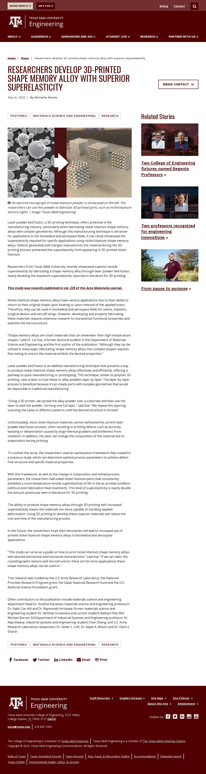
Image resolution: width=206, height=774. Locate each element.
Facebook (18, 660)
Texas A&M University (74, 739)
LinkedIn (62, 660)
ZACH (51, 720)
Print (100, 660)
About (14, 37)
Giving (164, 6)
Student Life (118, 37)
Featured (18, 117)
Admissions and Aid (78, 37)
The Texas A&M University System (164, 739)
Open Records (74, 753)
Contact (179, 6)
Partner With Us (183, 37)
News (25, 59)
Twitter (41, 660)
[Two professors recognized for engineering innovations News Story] (169, 209)
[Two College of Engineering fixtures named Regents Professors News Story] (169, 140)
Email (83, 660)
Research (149, 37)
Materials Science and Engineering (64, 117)
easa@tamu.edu (19, 727)
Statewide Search (171, 753)
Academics (41, 37)
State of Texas (17, 753)
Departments (22, 5)
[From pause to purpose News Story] (169, 277)
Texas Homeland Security (46, 753)
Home (12, 59)
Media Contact (178, 85)
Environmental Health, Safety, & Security (54, 757)
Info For (52, 5)
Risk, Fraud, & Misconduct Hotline (109, 753)
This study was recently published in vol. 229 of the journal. (65, 289)
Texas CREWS (16, 757)
